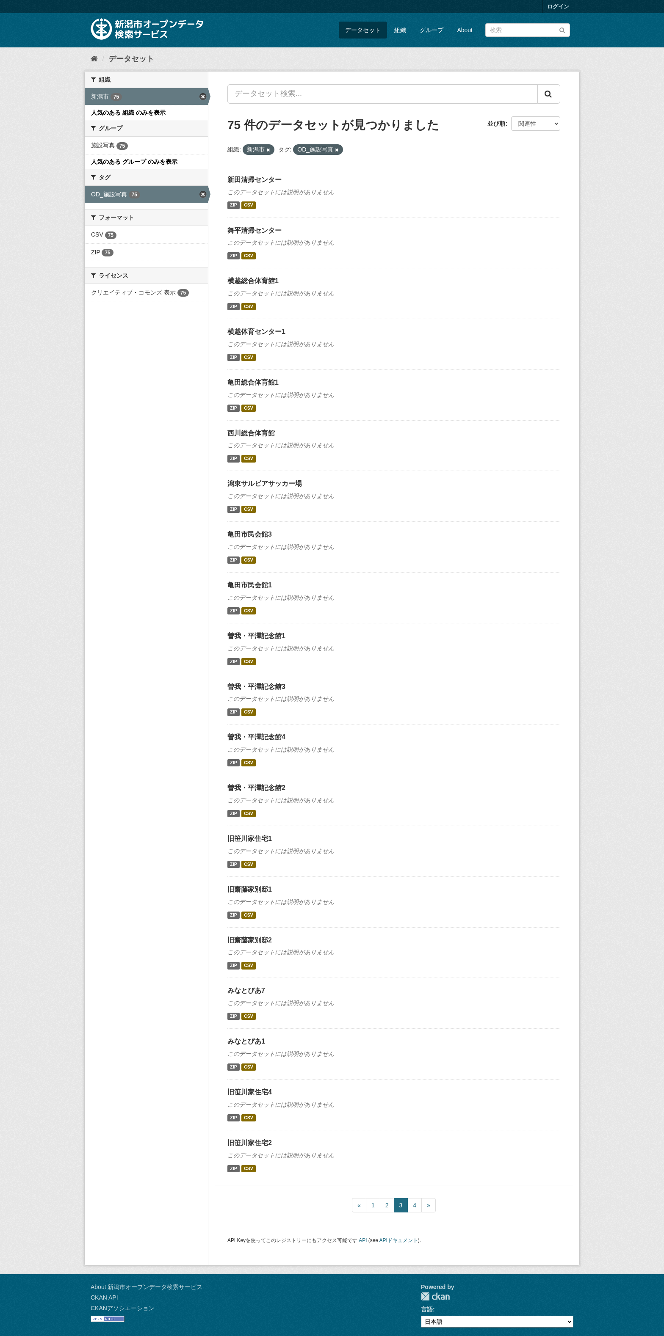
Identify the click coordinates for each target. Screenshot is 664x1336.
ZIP (233, 205)
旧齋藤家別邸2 (249, 940)
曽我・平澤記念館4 (256, 737)
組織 (400, 30)
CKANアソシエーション (123, 1308)
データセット (363, 30)
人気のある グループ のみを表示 (134, 161)
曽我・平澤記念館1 (256, 635)
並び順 (496, 123)
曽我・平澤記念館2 (256, 787)
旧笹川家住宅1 (249, 838)
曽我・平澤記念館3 (256, 686)
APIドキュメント (398, 1240)
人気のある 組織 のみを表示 (128, 112)
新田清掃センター (254, 179)
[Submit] (562, 29)
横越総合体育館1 (253, 280)
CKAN (435, 1296)
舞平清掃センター (254, 230)
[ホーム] (94, 59)
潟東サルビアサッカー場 (264, 483)
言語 (427, 1309)
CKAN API (104, 1297)
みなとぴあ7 (246, 990)
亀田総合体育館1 (253, 382)
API (363, 1240)
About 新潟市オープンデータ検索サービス (146, 1287)
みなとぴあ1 (246, 1041)
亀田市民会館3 (249, 534)
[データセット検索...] (382, 94)
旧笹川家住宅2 (249, 1142)
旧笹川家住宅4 (249, 1092)
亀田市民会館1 (249, 585)
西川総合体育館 (251, 433)
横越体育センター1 (256, 331)
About (465, 30)
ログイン (558, 6)
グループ (431, 30)
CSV (248, 205)
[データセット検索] (527, 30)
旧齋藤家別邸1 (249, 889)
